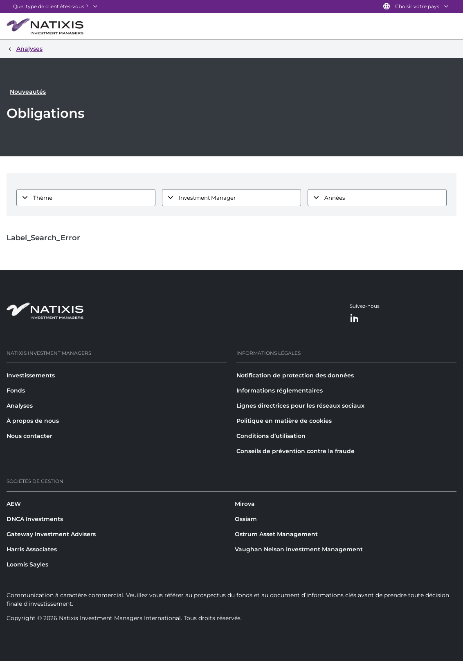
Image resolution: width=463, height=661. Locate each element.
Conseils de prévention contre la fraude (295, 451)
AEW (14, 504)
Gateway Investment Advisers (51, 534)
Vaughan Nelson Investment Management (299, 549)
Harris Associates (32, 549)
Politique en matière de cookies (284, 420)
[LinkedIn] (355, 318)
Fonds (16, 390)
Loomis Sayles (27, 564)
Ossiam (246, 519)
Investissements (31, 375)
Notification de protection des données (295, 375)
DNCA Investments (35, 519)
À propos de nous (33, 420)
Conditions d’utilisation (271, 436)
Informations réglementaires (279, 390)
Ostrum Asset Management (276, 534)
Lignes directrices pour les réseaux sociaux (300, 405)
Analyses (20, 405)
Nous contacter (29, 436)
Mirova (245, 504)
